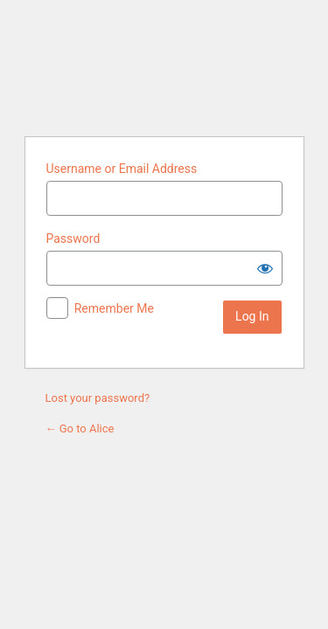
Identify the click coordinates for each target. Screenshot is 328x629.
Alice (164, 65)
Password (73, 238)
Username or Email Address (122, 169)
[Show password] (265, 268)
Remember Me (114, 308)
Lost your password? (97, 397)
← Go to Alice (80, 428)
